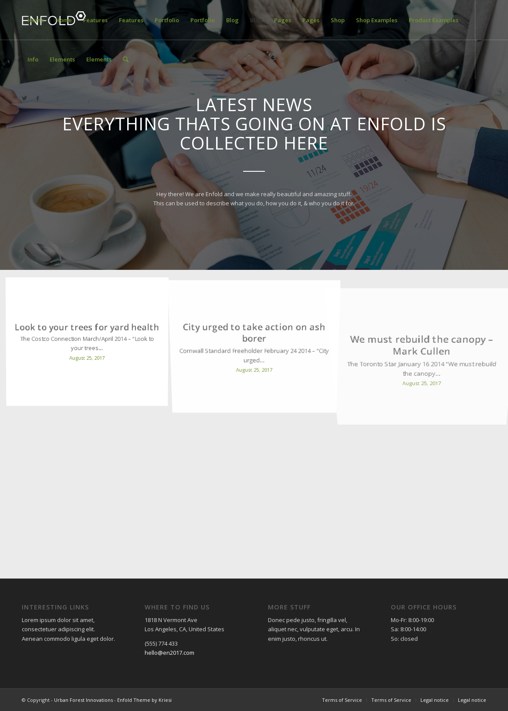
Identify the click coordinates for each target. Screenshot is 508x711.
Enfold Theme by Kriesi (144, 700)
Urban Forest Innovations (83, 700)
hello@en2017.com (169, 653)
